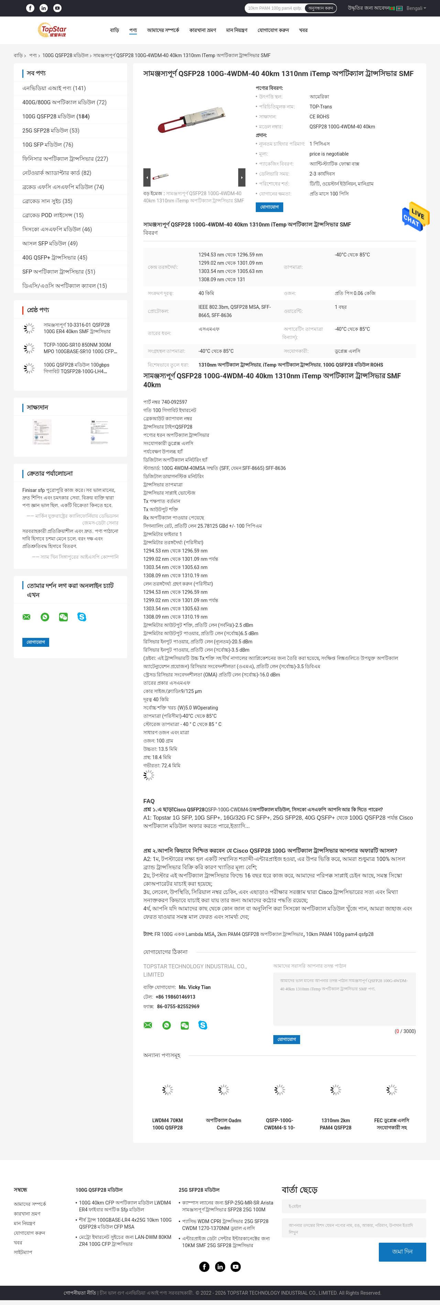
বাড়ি (114, 30)
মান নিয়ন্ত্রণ (236, 30)
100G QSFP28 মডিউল (65, 55)
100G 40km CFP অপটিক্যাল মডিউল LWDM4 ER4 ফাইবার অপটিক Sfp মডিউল (125, 1206)
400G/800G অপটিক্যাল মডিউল (58, 102)
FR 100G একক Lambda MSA (184, 934)
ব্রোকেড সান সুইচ (41, 201)
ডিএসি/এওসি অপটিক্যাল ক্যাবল (59, 286)
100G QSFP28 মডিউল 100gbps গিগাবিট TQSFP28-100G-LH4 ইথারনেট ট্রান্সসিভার (76, 371)
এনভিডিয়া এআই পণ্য (47, 88)
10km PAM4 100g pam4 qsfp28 (340, 934)
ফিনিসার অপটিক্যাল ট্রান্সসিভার (58, 159)
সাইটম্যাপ (23, 1252)
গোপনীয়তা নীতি (80, 1293)
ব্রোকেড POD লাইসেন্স (47, 215)
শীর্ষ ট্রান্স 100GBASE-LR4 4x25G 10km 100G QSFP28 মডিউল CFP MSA (125, 1223)
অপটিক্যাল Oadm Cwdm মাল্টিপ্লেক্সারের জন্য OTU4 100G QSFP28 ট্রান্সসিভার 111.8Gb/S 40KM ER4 (223, 1124)
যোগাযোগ (269, 207)
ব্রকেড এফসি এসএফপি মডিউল (57, 187)
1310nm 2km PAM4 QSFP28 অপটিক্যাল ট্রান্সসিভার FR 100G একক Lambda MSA (335, 1124)
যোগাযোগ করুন (272, 30)
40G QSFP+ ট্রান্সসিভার (49, 257)
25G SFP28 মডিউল (45, 130)
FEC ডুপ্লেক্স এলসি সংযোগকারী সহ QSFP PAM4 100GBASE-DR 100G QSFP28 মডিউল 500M (391, 1124)
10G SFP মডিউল (42, 144)
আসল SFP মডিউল (44, 243)
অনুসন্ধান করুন (320, 8)
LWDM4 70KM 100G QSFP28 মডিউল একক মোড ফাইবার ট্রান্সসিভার (167, 1124)
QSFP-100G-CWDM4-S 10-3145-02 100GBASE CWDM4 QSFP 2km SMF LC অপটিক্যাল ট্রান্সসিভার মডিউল (279, 1124)
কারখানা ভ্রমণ (202, 30)
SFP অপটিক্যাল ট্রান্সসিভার (53, 272)
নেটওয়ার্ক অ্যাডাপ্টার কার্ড (51, 173)
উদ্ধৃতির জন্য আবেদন (368, 8)
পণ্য (133, 30)
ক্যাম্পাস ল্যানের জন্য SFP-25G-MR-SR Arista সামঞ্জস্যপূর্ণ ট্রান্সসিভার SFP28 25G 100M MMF (227, 1207)
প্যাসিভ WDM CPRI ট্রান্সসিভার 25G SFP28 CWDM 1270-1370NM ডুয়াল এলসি (225, 1225)
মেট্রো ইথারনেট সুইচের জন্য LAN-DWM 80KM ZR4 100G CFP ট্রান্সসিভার (125, 1240)
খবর (303, 30)
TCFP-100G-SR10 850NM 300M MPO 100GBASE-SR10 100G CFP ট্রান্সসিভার (79, 351)
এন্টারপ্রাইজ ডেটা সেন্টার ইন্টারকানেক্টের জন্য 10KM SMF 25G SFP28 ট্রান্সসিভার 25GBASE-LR (226, 1243)
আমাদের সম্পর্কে (163, 30)
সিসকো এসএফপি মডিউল (51, 229)
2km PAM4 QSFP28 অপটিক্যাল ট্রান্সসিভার (260, 934)
